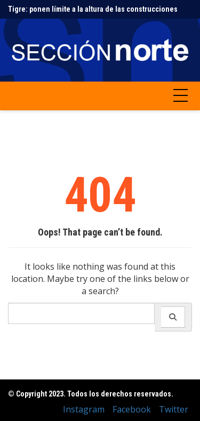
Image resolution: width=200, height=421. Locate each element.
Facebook (132, 409)
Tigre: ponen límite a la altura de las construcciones (93, 9)
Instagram (84, 409)
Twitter (173, 409)
